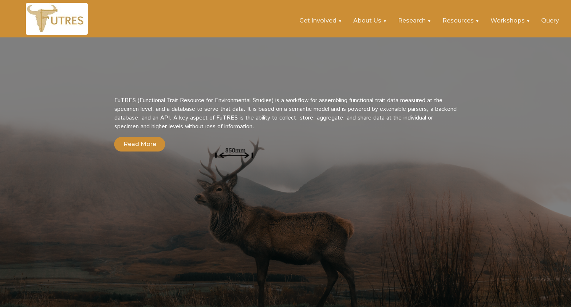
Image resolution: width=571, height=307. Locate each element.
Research (412, 20)
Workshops (508, 20)
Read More (139, 144)
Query (550, 20)
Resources (458, 20)
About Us (368, 20)
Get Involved (318, 20)
